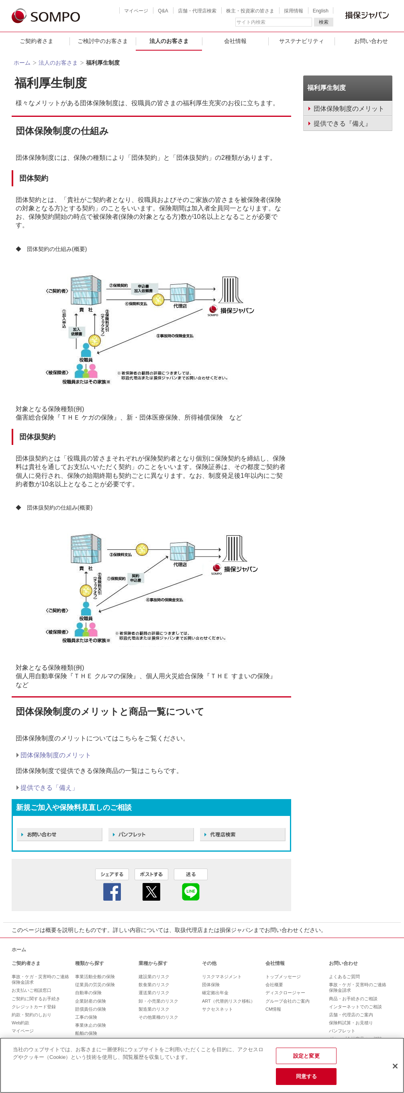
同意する (306, 1076)
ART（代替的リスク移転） (228, 1001)
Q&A (163, 10)
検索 (324, 22)
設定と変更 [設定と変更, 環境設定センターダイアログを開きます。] (306, 1056)
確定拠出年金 (215, 992)
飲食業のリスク (154, 984)
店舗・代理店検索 (197, 10)
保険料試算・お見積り (351, 1022)
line (191, 885)
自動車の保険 (88, 992)
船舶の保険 (86, 1033)
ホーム (22, 62)
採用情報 (293, 10)
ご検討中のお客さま (103, 41)
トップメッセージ (283, 976)
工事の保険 (86, 1017)
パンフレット (342, 1030)
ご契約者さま (36, 41)
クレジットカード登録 (34, 1006)
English (321, 10)
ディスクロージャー (285, 992)
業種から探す (153, 963)
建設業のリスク (154, 976)
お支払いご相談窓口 (31, 990)
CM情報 (273, 1009)
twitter (151, 885)
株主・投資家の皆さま (250, 10)
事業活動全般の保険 (95, 976)
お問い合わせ (343, 963)
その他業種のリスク (158, 1017)
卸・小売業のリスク (158, 1001)
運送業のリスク (154, 992)
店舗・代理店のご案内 (351, 1014)
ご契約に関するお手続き (36, 998)
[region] (202, 1065)
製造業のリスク (154, 1009)
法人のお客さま (169, 41)
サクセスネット (217, 1009)
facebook (112, 885)
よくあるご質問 (344, 976)
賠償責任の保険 (90, 1009)
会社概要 (274, 984)
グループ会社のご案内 (287, 1001)
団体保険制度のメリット (55, 755)
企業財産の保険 (90, 1001)
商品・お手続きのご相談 (353, 998)
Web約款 (20, 1022)
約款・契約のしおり (31, 1014)
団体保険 (211, 984)
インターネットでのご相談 (355, 1006)
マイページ (136, 10)
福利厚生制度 (326, 87)
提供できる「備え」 (49, 787)
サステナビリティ (301, 41)
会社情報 (235, 41)
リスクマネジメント (222, 976)
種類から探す (89, 963)
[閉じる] (395, 1066)
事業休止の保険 (90, 1025)
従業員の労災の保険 (95, 984)
